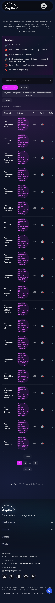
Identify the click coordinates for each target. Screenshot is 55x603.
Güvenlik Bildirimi (38, 595)
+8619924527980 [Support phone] (11, 566)
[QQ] (18, 578)
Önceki (27, 457)
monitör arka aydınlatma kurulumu (27, 29)
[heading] (27, 524)
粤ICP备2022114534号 (28, 592)
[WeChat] (11, 578)
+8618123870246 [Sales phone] (11, 559)
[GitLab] (33, 578)
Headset (24, 87)
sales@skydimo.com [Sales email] (30, 559)
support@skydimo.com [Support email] (31, 566)
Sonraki (27, 469)
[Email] (4, 578)
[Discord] (26, 578)
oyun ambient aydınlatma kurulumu (35, 30)
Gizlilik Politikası (8, 595)
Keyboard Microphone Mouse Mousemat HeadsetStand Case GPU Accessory (27, 94)
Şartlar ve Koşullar (23, 595)
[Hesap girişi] (43, 6)
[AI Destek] (49, 591)
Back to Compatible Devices (27, 484)
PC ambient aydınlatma (36, 26)
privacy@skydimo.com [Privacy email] (13, 573)
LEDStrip (7, 100)
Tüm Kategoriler (10, 87)
